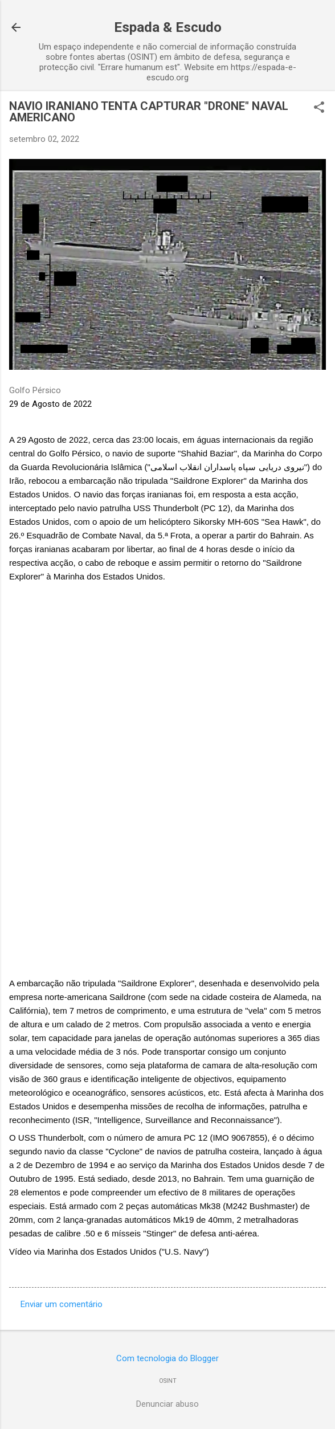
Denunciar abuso (167, 1404)
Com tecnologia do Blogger (167, 1358)
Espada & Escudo (168, 27)
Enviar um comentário (62, 1304)
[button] (319, 108)
